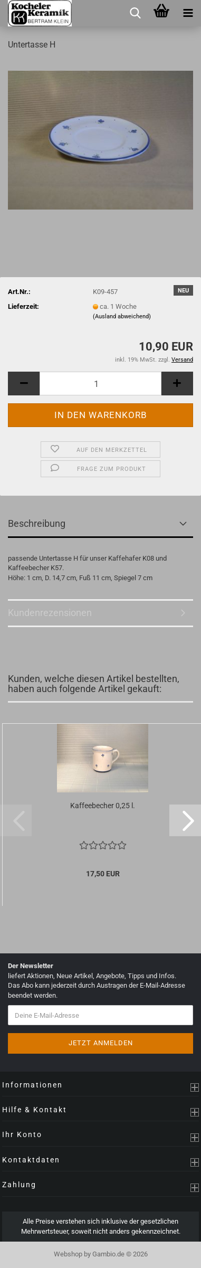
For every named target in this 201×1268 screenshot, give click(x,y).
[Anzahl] (100, 383)
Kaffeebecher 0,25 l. (102, 805)
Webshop (68, 1254)
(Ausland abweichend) (122, 316)
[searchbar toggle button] (135, 13)
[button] (24, 383)
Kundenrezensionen (50, 612)
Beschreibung (36, 523)
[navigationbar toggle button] (188, 13)
